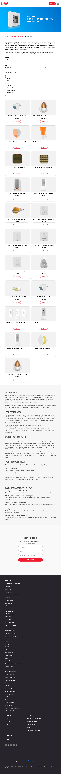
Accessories (8, 592)
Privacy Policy (34, 766)
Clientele (7, 721)
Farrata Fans (8, 661)
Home (6, 37)
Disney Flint (10, 92)
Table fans (8, 650)
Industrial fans (9, 667)
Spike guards (8, 606)
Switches (7, 586)
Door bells (8, 598)
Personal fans (9, 653)
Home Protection (10, 691)
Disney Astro (10, 88)
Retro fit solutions (10, 677)
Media (6, 724)
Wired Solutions (9, 674)
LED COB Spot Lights (11, 625)
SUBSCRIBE (30, 560)
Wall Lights (8, 617)
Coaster (9, 85)
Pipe (6, 683)
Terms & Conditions (44, 766)
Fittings (7, 686)
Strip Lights (8, 619)
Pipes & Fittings (10, 680)
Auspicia (9, 78)
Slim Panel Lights (10, 622)
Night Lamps (8, 603)
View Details (17, 121)
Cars (8, 83)
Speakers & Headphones (12, 595)
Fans (6, 641)
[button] (58, 4)
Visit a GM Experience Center (33, 761)
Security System (9, 600)
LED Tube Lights (10, 614)
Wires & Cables (10, 702)
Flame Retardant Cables (12, 708)
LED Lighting (9, 611)
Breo (8, 81)
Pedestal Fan (9, 655)
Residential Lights (10, 631)
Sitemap (53, 766)
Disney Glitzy (10, 95)
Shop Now (52, 3)
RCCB (6, 700)
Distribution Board (10, 694)
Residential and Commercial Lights (15, 636)
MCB (6, 697)
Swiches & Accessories (17, 37)
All (7, 76)
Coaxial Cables (9, 705)
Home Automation (11, 672)
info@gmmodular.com (11, 739)
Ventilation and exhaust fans (13, 664)
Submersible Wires (10, 711)
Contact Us (8, 736)
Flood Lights (8, 628)
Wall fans (8, 647)
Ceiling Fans (8, 644)
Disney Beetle (11, 90)
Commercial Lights (10, 633)
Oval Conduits (9, 688)
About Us (7, 719)
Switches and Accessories (13, 584)
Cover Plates (8, 589)
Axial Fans (8, 658)
